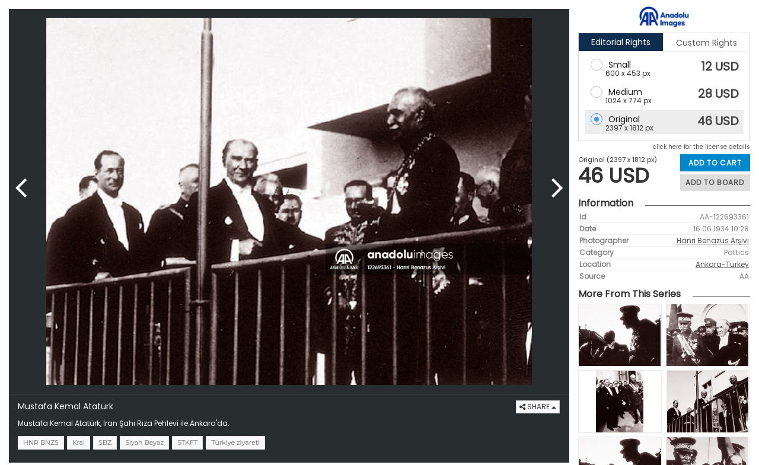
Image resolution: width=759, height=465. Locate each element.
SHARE (537, 407)
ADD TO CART (715, 163)
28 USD (718, 93)
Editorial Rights (620, 42)
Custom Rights (706, 43)
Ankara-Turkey (722, 264)
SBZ (104, 442)
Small (619, 65)
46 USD (718, 121)
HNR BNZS (41, 442)
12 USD (720, 66)
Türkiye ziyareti (235, 442)
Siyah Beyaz (144, 442)
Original (624, 119)
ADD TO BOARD (714, 182)
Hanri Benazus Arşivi (713, 240)
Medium (625, 92)
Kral (78, 442)
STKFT (187, 442)
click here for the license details (701, 146)
